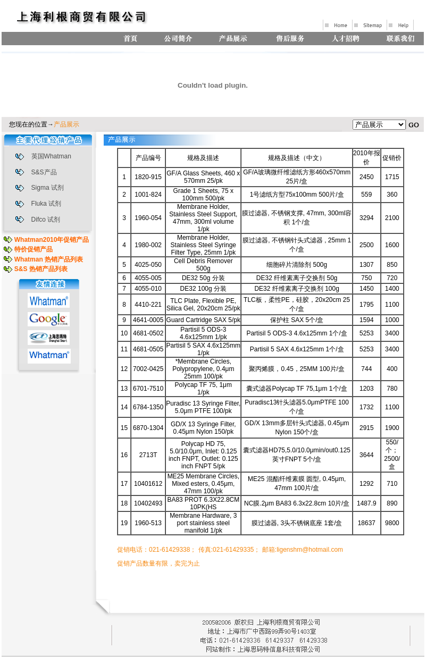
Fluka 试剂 (46, 203)
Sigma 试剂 (47, 187)
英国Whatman (51, 156)
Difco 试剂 (46, 219)
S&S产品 (44, 172)
